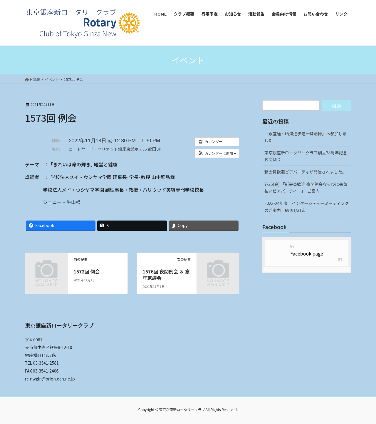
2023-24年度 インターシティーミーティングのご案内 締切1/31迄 (306, 206)
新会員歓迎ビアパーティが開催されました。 (305, 172)
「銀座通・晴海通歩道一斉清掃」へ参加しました (305, 137)
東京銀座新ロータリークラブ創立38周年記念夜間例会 (305, 156)
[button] (217, 153)
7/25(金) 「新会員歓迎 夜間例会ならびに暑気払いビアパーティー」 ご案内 (306, 187)
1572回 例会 (86, 271)
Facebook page (306, 253)
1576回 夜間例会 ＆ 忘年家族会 (166, 274)
